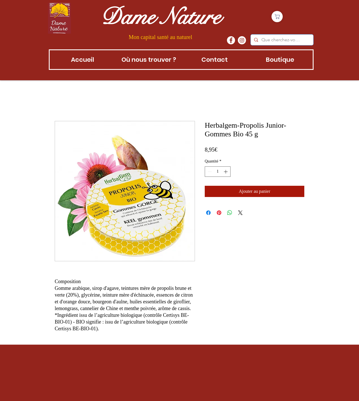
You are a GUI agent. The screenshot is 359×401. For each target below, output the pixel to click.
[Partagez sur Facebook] (208, 212)
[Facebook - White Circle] (231, 40)
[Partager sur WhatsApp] (229, 212)
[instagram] (242, 40)
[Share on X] (240, 212)
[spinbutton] (218, 172)
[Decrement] (209, 172)
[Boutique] (277, 16)
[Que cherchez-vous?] (281, 40)
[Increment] (226, 172)
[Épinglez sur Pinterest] (219, 212)
